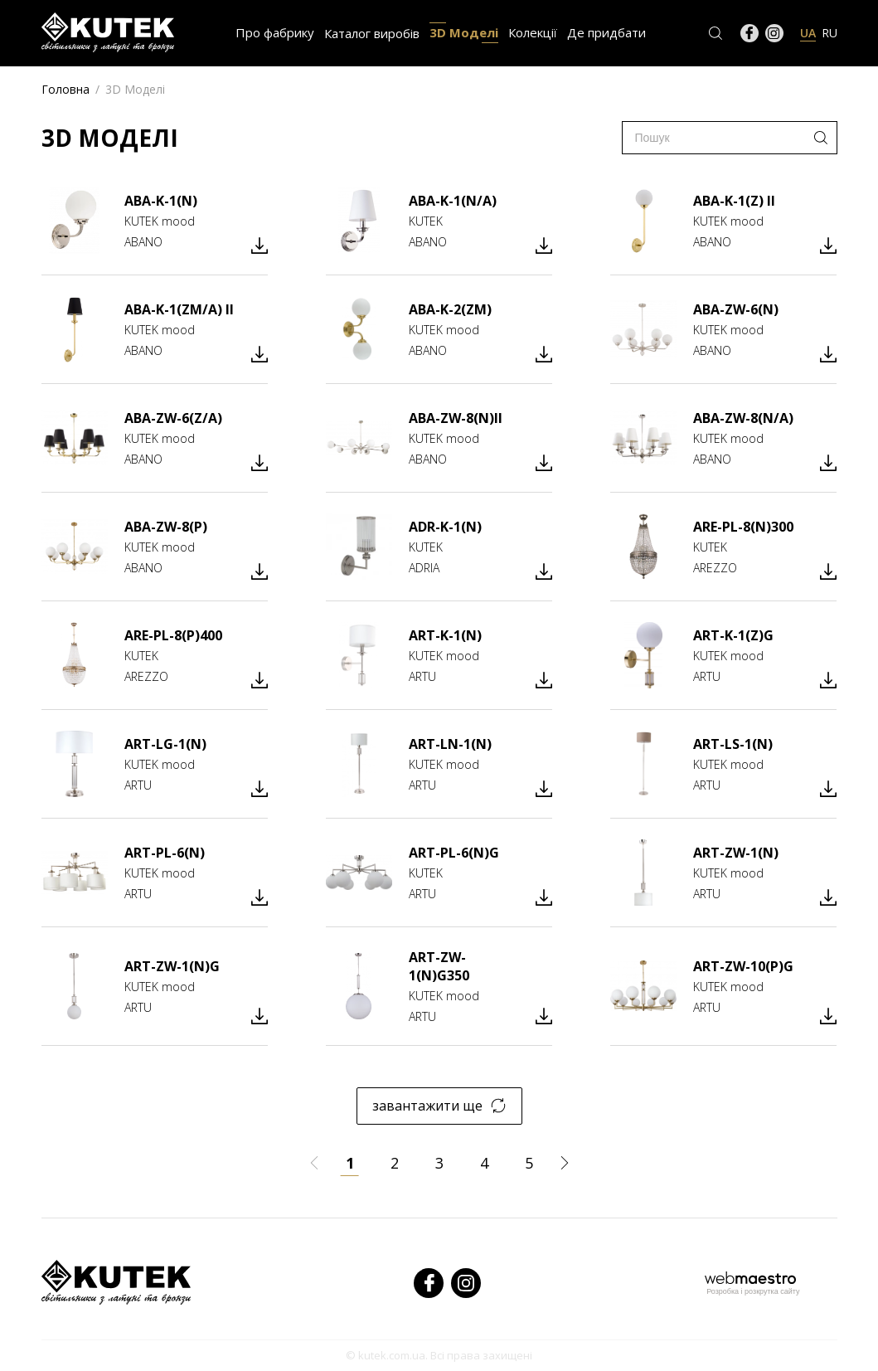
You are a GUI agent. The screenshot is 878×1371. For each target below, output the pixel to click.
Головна (65, 89)
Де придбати (606, 32)
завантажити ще (439, 1105)
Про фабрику (274, 32)
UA (808, 33)
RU (829, 33)
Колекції (532, 32)
